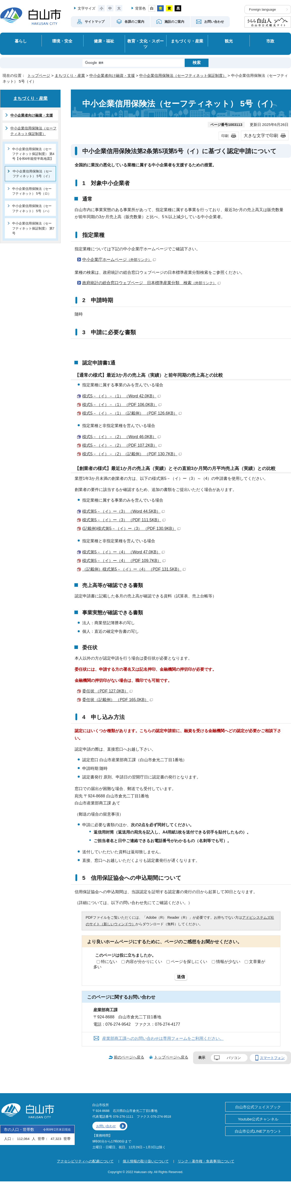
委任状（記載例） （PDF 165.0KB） (117, 700)
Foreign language (262, 9)
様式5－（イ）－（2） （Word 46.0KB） (121, 437)
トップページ (38, 75)
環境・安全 (62, 41)
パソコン (234, 1058)
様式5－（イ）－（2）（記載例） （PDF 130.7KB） (132, 454)
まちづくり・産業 (187, 41)
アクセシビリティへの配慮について (85, 1161)
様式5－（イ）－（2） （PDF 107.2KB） (121, 445)
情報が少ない (228, 961)
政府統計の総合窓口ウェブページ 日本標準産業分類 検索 (151, 283)
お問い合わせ (106, 1126)
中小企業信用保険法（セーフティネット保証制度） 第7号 (33, 228)
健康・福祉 (104, 41)
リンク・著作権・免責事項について (206, 1161)
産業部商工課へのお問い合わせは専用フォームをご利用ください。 (163, 1038)
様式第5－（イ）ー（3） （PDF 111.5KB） (123, 520)
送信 (181, 977)
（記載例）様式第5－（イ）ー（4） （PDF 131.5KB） (134, 569)
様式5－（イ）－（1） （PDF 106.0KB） (121, 404)
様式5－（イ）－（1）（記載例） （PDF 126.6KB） (132, 413)
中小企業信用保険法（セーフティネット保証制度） (182, 75)
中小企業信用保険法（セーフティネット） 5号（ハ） (32, 208)
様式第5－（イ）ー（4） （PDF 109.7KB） (123, 560)
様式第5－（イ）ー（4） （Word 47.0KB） (123, 552)
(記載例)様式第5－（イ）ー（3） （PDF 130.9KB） (131, 528)
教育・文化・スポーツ (145, 44)
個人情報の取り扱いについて (146, 1161)
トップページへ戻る (171, 1057)
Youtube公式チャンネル (258, 1119)
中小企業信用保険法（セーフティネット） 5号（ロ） (32, 191)
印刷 (224, 136)
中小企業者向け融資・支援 (112, 75)
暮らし (21, 41)
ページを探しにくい (189, 961)
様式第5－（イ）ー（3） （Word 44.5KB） (123, 511)
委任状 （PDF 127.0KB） (107, 691)
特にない (109, 961)
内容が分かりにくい (144, 961)
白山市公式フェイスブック (258, 1107)
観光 (229, 41)
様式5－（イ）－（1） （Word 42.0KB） (121, 396)
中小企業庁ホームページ (119, 259)
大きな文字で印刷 (261, 135)
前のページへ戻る (129, 1057)
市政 (270, 41)
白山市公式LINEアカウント (258, 1131)
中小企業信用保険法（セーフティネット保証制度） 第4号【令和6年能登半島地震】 (33, 154)
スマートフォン (272, 1058)
